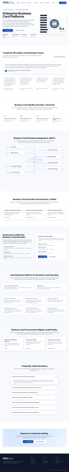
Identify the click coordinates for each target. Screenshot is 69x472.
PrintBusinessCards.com (52, 299)
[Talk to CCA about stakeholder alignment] (12, 349)
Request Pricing (42, 256)
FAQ (44, 459)
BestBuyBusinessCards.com (10, 309)
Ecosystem (23, 2)
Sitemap (65, 470)
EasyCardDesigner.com (52, 309)
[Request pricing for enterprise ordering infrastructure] (12, 218)
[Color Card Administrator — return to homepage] (9, 3)
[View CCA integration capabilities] (56, 349)
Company (53, 2)
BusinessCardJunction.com (32, 299)
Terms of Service (59, 470)
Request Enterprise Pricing (59, 56)
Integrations (29, 2)
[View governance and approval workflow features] (34, 218)
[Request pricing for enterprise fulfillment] (34, 349)
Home (18, 2)
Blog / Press (47, 2)
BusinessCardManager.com (10, 299)
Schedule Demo (7, 30)
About (57, 459)
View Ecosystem (52, 256)
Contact (57, 462)
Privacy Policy (53, 470)
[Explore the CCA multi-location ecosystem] (56, 218)
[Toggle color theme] (57, 3)
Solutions (41, 2)
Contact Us (63, 2)
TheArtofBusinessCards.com (32, 309)
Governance (35, 2)
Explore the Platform (20, 30)
